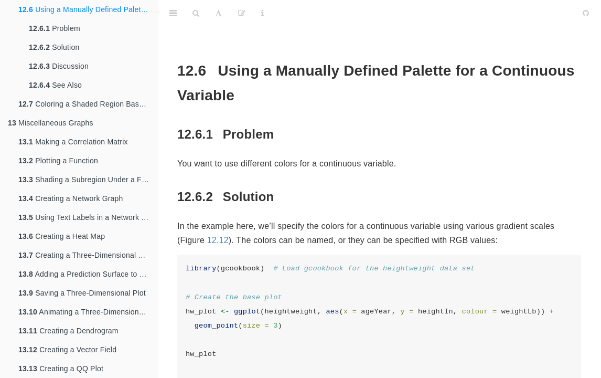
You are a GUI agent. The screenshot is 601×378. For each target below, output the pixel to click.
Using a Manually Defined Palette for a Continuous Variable (87, 9)
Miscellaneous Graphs (50, 123)
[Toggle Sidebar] (173, 13)
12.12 (218, 240)
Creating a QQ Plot (60, 368)
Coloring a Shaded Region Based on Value (87, 104)
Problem (54, 28)
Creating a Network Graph (70, 198)
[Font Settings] (218, 13)
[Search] (196, 13)
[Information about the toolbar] (262, 13)
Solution (54, 47)
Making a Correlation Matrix (73, 142)
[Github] (586, 13)
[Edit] (241, 13)
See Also (55, 85)
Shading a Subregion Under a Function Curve (87, 179)
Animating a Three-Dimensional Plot (87, 312)
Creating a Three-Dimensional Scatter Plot (87, 255)
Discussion (59, 66)
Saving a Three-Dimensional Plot (82, 293)
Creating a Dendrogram (68, 331)
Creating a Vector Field (67, 349)
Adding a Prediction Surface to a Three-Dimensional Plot (87, 274)
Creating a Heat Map (61, 236)
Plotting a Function (58, 160)
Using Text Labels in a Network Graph (87, 217)
